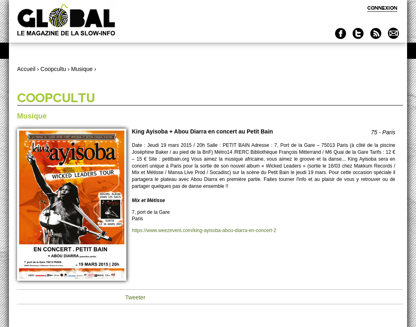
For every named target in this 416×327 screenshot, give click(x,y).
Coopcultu (53, 69)
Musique (82, 69)
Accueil (26, 69)
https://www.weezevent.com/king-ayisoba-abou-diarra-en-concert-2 (204, 230)
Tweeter (135, 297)
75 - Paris (383, 132)
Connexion (382, 8)
